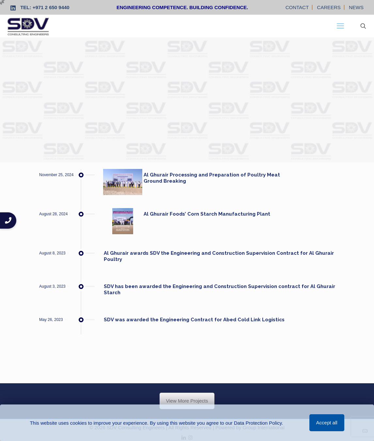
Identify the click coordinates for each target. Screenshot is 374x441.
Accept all (326, 422)
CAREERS (329, 7)
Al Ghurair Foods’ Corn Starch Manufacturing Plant (207, 214)
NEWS (356, 7)
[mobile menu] (340, 26)
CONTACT (297, 7)
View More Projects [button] (187, 400)
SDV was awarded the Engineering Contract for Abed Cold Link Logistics (194, 320)
